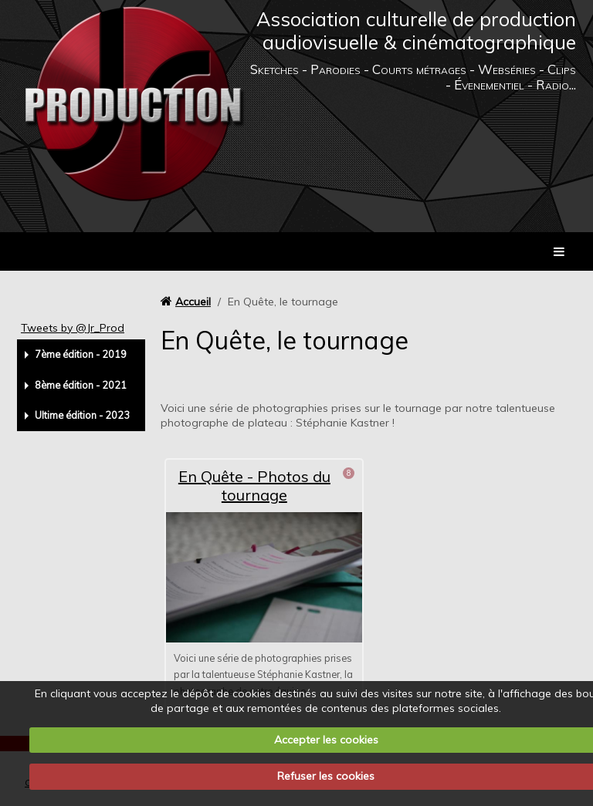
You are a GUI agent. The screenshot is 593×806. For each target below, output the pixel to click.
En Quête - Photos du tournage (254, 485)
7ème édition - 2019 (81, 354)
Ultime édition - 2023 (82, 415)
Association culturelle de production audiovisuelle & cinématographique (416, 30)
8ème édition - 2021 (81, 385)
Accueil (193, 302)
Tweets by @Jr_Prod (72, 328)
